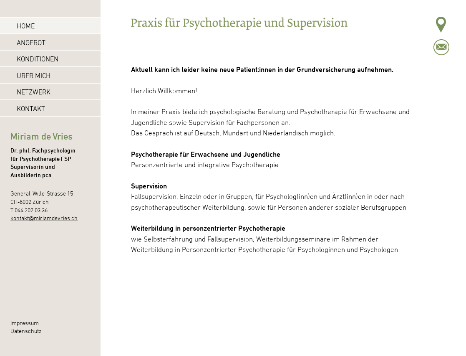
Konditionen (37, 59)
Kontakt (31, 108)
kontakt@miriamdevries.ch (44, 217)
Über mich (33, 75)
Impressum (24, 322)
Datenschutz (26, 330)
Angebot (31, 42)
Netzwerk (33, 92)
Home (26, 26)
